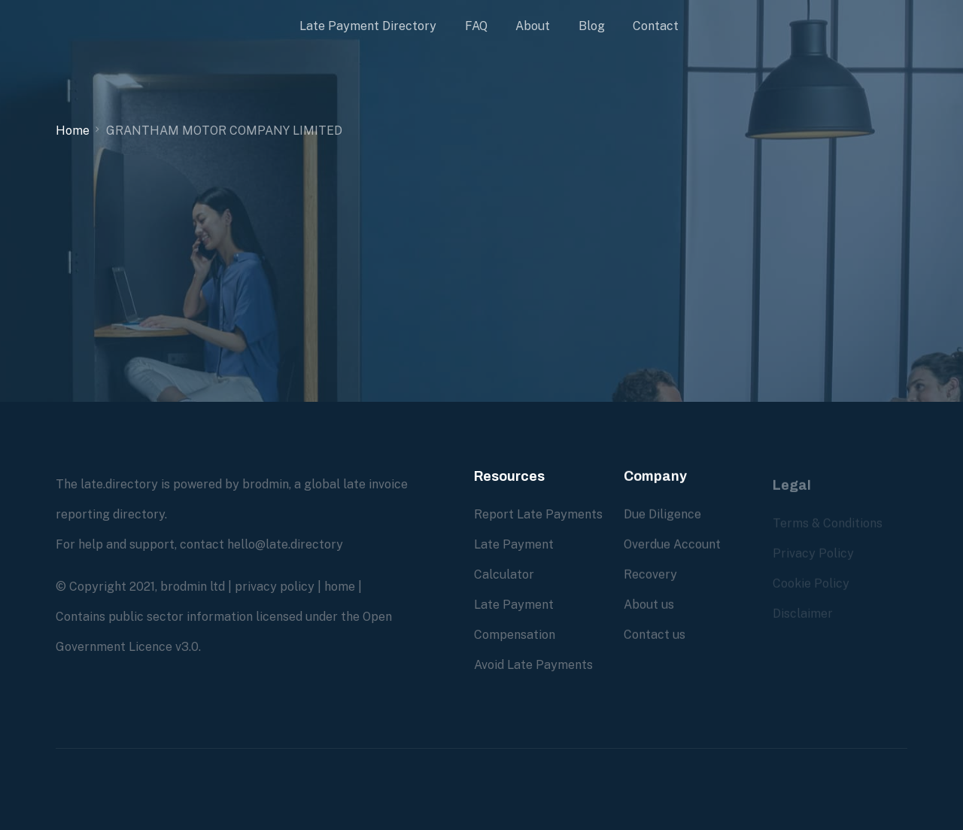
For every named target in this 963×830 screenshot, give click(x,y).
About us (649, 604)
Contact (656, 26)
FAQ (476, 26)
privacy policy (274, 586)
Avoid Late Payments (533, 665)
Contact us (654, 635)
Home (73, 130)
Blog (592, 26)
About (532, 26)
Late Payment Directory (367, 26)
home (339, 586)
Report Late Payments (538, 514)
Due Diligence (662, 514)
